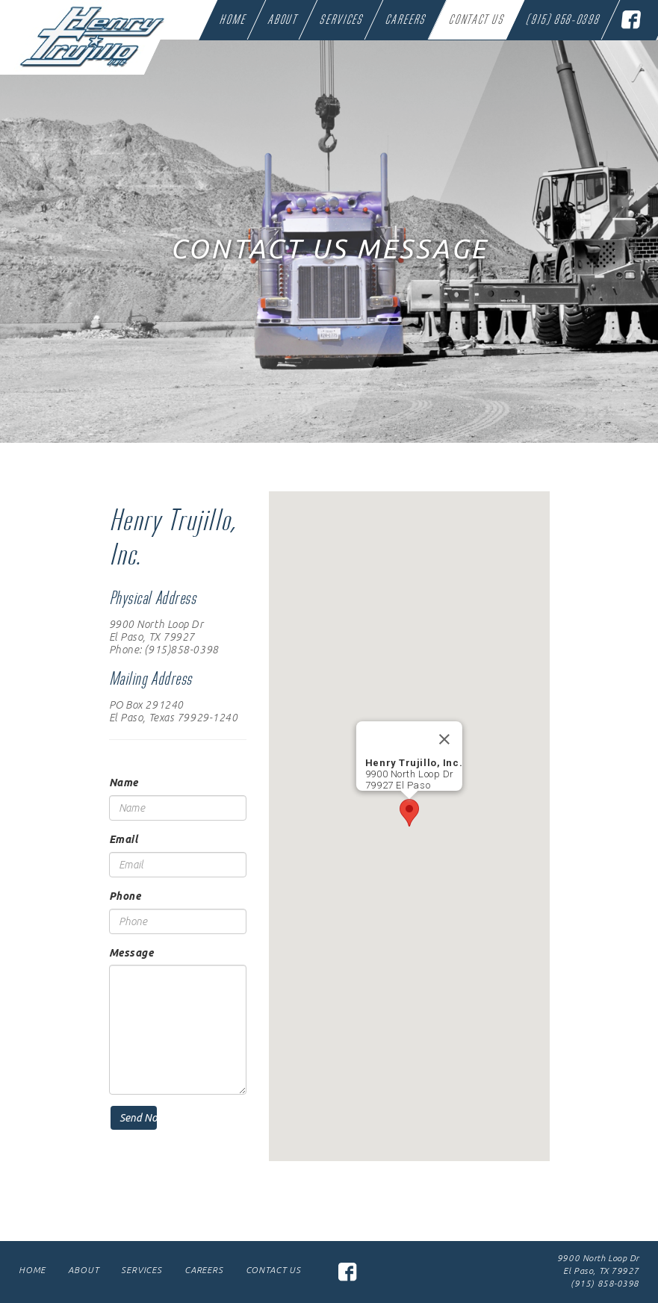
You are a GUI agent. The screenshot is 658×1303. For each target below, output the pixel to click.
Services (341, 21)
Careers (405, 21)
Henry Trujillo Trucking (76, 33)
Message (131, 953)
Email (123, 839)
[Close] (444, 739)
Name (123, 783)
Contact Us (476, 21)
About (282, 21)
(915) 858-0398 (563, 21)
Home (231, 21)
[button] (409, 813)
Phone (125, 896)
